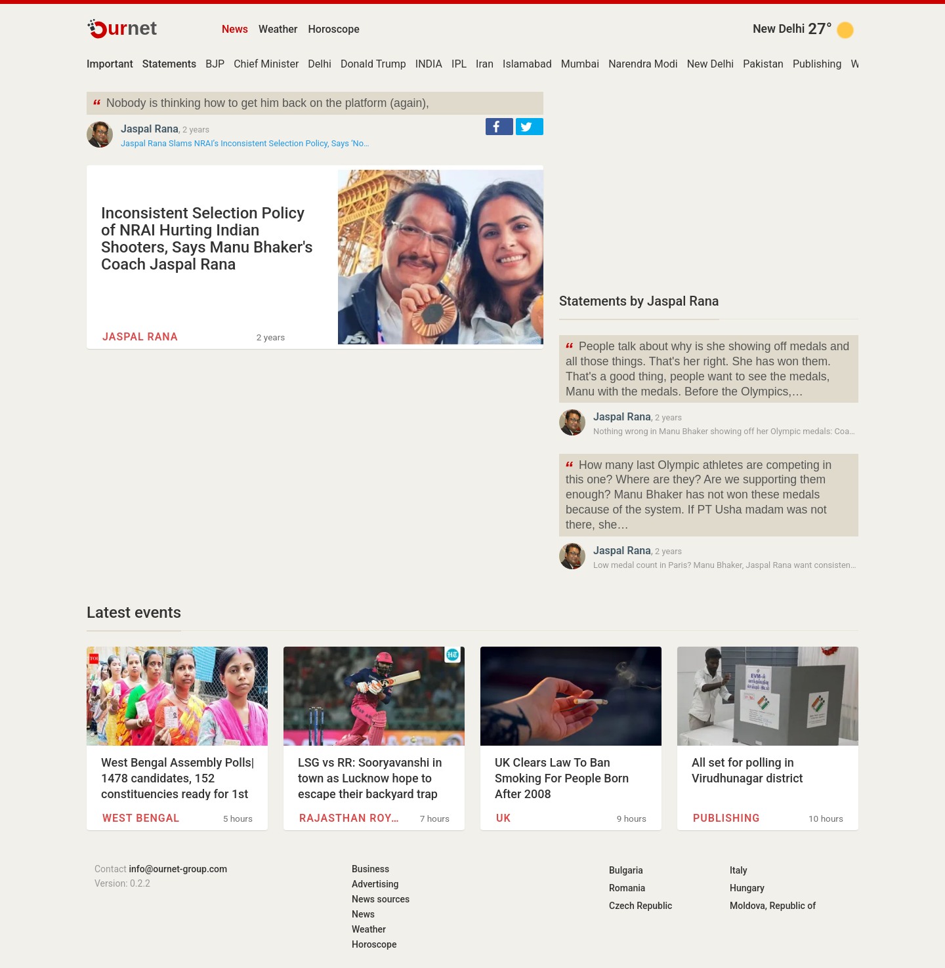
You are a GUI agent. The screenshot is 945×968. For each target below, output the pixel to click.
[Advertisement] (708, 183)
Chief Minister (266, 64)
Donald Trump (373, 64)
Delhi (319, 64)
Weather (278, 29)
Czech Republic (640, 905)
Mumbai (580, 64)
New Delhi (779, 28)
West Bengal (141, 818)
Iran (485, 64)
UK (503, 818)
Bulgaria (626, 870)
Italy (738, 870)
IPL (459, 64)
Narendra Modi (643, 64)
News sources (381, 899)
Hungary (747, 888)
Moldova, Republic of (773, 905)
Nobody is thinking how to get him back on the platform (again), (260, 104)
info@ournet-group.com (178, 869)
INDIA (428, 64)
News (235, 29)
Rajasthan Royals (351, 818)
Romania (627, 888)
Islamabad (527, 64)
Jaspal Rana (149, 129)
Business (370, 869)
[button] (499, 126)
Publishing (817, 64)
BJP (214, 64)
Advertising (375, 884)
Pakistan (763, 64)
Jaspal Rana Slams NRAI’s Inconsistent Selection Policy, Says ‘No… (245, 143)
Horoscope (334, 29)
